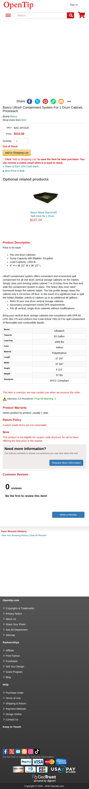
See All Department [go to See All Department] (17, 629)
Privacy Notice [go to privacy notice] (14, 613)
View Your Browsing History (14, 535)
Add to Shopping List (16, 152)
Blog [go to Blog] (8, 677)
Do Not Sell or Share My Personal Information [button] (28, 756)
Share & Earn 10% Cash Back (20, 166)
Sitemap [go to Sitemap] (10, 635)
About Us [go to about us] (11, 619)
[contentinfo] (19, 5)
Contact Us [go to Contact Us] (12, 719)
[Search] (70, 15)
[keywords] (41, 15)
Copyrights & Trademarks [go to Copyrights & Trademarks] (20, 608)
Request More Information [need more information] (66, 462)
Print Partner (13, 655)
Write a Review (68, 514)
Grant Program (14, 671)
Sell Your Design (15, 666)
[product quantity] (21, 141)
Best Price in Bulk (14, 170)
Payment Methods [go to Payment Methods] (16, 708)
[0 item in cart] (81, 16)
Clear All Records (37, 535)
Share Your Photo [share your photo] (16, 624)
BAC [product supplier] (24, 120)
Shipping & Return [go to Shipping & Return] (16, 703)
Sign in (73, 4)
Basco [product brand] (13, 116)
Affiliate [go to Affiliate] (10, 650)
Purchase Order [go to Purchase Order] (15, 692)
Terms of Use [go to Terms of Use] (13, 698)
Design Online (14, 714)
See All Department (7, 15)
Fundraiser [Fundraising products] (12, 661)
